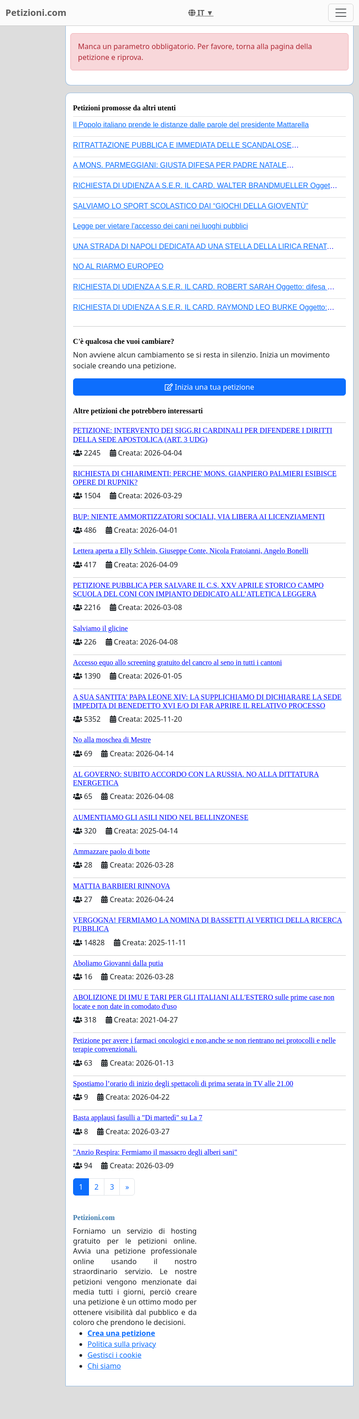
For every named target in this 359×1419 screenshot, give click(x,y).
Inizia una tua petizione (209, 387)
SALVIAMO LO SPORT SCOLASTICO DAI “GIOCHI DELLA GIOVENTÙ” (190, 206)
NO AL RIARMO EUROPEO (118, 266)
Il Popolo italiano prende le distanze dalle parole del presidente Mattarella (191, 125)
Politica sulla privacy (122, 1344)
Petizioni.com (35, 12)
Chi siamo (104, 1366)
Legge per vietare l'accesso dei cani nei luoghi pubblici (160, 226)
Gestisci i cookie (115, 1355)
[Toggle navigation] (341, 13)
